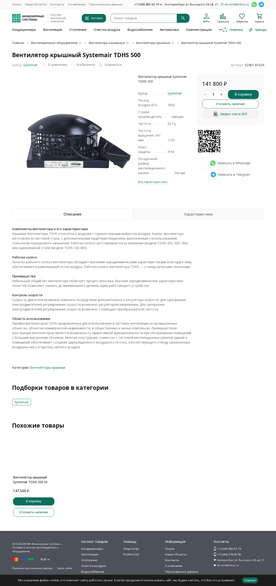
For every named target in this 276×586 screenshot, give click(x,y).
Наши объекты (36, 4)
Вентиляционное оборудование (54, 43)
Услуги (16, 4)
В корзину (243, 94)
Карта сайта (64, 568)
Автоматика (169, 29)
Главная (18, 43)
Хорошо (250, 580)
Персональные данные (105, 4)
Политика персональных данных (32, 568)
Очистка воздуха (107, 29)
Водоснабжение (140, 29)
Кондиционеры (24, 29)
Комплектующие (199, 29)
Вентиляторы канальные (107, 43)
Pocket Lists (131, 554)
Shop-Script (131, 549)
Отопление (77, 29)
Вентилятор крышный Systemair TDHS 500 (211, 43)
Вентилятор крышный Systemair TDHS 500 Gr (30, 479)
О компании (76, 4)
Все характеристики (152, 182)
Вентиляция (52, 29)
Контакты (57, 4)
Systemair (30, 65)
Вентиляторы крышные (153, 43)
